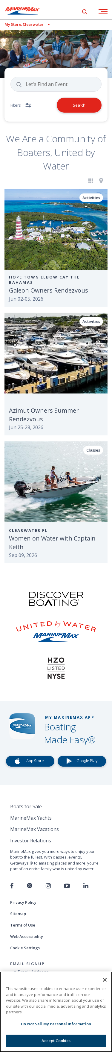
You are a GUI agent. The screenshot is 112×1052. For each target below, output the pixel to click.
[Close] (104, 979)
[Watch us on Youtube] (67, 886)
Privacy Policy (23, 902)
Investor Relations (30, 840)
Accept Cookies (56, 1040)
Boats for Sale (26, 806)
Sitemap (18, 913)
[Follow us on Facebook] (11, 886)
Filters (15, 105)
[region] (56, 1011)
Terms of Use (22, 925)
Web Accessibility (26, 936)
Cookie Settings (25, 947)
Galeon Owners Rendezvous (48, 290)
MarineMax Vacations (34, 829)
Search (79, 105)
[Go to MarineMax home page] (26, 10)
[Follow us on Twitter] (29, 886)
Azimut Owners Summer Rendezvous (44, 414)
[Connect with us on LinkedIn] (85, 886)
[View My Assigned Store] (25, 24)
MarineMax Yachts (31, 818)
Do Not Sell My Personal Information (56, 1024)
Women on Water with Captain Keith (52, 542)
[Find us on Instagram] (48, 886)
